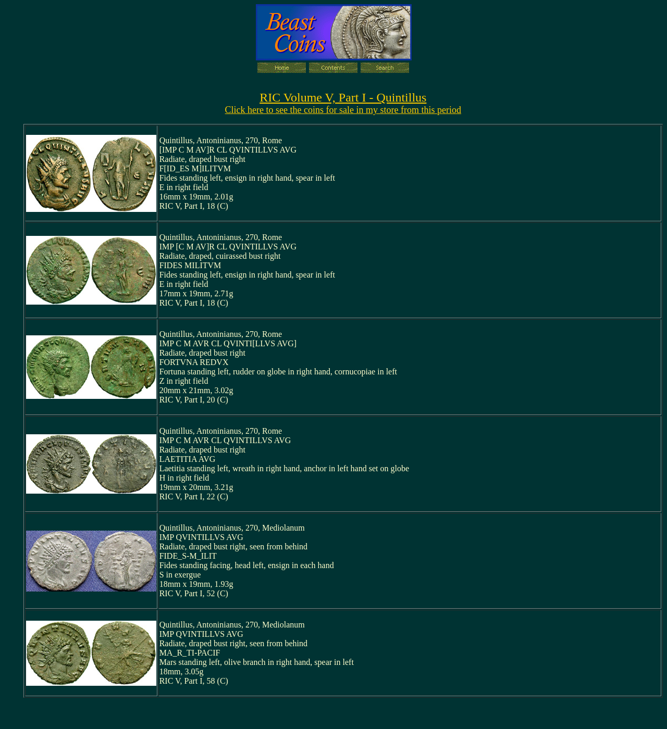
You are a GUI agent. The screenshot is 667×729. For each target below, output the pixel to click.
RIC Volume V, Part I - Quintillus (343, 97)
